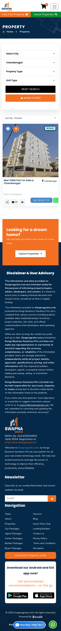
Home (8, 513)
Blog (35, 518)
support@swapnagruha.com (34, 405)
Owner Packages (14, 538)
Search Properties (46, 14)
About (8, 518)
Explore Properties (30, 253)
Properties (10, 523)
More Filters (30, 98)
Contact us (41, 200)
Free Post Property (15, 14)
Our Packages (12, 528)
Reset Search (30, 89)
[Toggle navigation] (55, 7)
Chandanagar (49, 181)
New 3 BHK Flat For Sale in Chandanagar (19, 182)
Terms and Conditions (44, 543)
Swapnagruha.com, (28, 447)
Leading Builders (41, 528)
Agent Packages (13, 533)
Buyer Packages (13, 548)
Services (37, 513)
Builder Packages (14, 543)
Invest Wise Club (42, 523)
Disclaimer (38, 548)
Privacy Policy (40, 538)
